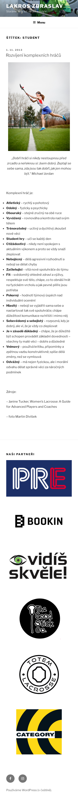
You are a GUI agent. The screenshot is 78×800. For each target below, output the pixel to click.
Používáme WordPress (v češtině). (29, 790)
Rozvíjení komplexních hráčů (33, 55)
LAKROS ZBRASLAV (34, 6)
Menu (39, 22)
